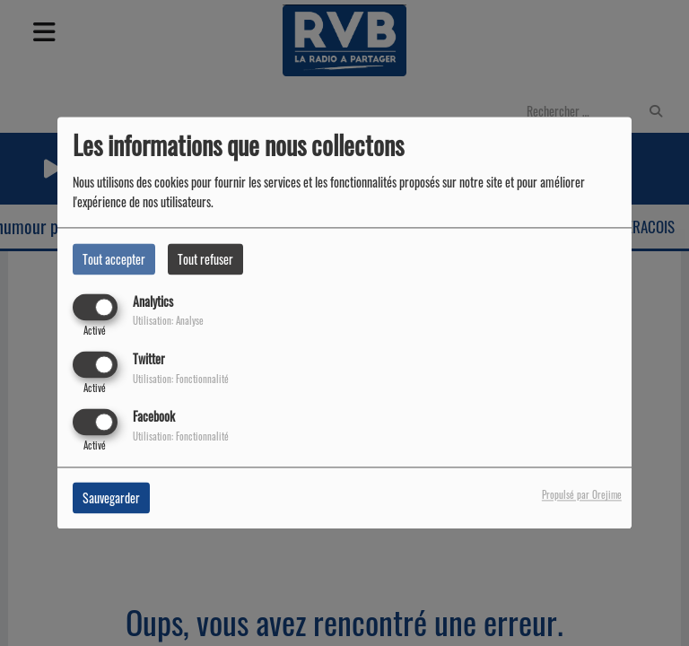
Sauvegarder (111, 498)
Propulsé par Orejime (582, 495)
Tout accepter (114, 258)
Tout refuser (205, 258)
